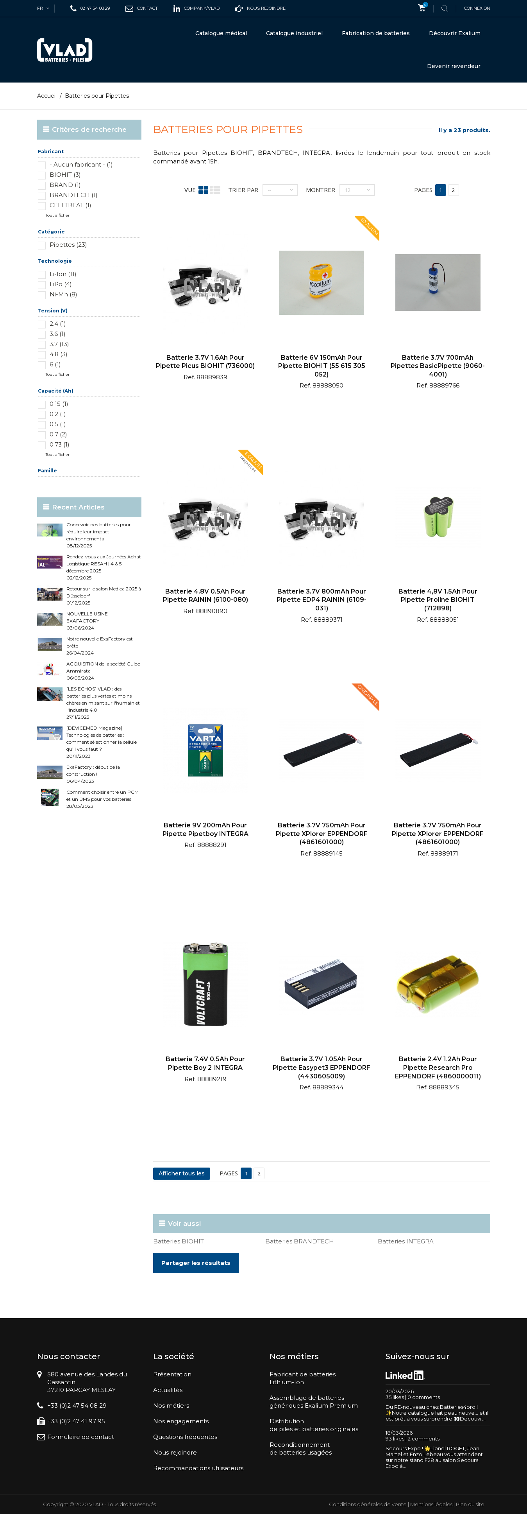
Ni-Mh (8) (63, 294)
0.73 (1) (60, 444)
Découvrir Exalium (455, 33)
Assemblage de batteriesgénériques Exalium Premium (314, 1401)
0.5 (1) (58, 424)
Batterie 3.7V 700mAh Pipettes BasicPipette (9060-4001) (438, 365)
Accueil (47, 95)
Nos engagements (181, 1421)
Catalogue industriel (294, 33)
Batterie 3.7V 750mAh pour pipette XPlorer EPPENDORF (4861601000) (322, 834)
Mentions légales (431, 1504)
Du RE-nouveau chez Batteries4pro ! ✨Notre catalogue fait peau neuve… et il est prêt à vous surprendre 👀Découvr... (437, 1412)
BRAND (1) (65, 184)
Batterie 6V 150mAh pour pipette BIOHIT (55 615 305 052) (321, 365)
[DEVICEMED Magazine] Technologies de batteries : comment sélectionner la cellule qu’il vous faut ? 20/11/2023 (101, 742)
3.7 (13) (59, 344)
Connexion (477, 8)
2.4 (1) (58, 323)
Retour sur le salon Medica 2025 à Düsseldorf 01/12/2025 (103, 596)
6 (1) (55, 364)
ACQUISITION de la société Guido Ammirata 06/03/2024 (103, 671)
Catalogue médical (221, 33)
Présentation (172, 1374)
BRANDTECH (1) (74, 195)
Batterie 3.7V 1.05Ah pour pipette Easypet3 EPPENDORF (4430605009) (321, 1067)
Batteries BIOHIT (178, 1241)
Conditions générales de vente (368, 1504)
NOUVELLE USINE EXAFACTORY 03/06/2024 (87, 621)
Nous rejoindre (175, 1452)
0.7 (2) (58, 434)
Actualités (167, 1390)
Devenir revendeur (454, 66)
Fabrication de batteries (376, 33)
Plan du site (470, 1504)
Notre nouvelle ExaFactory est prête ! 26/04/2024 (99, 646)
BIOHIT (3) (65, 174)
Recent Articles (78, 507)
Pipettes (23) (68, 244)
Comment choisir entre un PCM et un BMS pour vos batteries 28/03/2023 (102, 799)
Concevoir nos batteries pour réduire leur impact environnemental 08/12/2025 (98, 535)
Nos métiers (171, 1405)
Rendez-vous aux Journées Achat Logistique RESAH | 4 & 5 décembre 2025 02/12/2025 (103, 567)
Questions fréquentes (185, 1436)
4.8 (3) (59, 354)
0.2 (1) (58, 414)
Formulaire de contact (80, 1436)
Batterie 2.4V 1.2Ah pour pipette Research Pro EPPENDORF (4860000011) (438, 1067)
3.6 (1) (58, 333)
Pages (423, 190)
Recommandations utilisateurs (198, 1468)
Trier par (243, 190)
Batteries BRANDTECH (299, 1241)
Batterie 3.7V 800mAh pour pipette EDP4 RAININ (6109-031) (321, 600)
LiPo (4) (61, 284)
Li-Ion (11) (63, 274)
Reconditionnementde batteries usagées (301, 1448)
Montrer (320, 190)
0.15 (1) (59, 403)
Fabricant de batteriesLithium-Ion (303, 1378)
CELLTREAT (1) (70, 205)
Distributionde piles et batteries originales (314, 1425)
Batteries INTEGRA (406, 1241)
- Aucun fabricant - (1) (81, 164)
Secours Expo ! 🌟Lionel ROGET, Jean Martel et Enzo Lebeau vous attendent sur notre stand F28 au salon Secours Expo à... (434, 1457)
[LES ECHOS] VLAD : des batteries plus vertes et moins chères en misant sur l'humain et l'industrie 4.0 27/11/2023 (103, 703)
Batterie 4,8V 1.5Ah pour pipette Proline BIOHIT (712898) (437, 600)
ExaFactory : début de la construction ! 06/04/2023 (93, 774)
